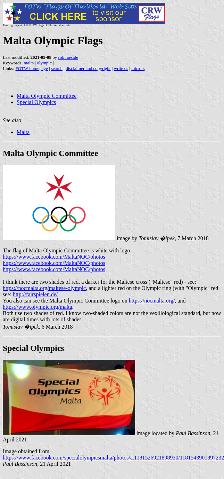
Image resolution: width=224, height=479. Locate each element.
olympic (44, 62)
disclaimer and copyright (88, 68)
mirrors (137, 68)
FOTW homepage (31, 68)
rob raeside (68, 57)
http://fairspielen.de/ (35, 294)
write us (121, 68)
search (57, 68)
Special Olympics (36, 102)
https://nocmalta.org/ (152, 301)
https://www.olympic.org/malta (37, 307)
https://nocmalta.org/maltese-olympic (44, 288)
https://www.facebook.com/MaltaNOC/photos (54, 257)
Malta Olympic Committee (46, 96)
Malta (23, 132)
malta (29, 62)
